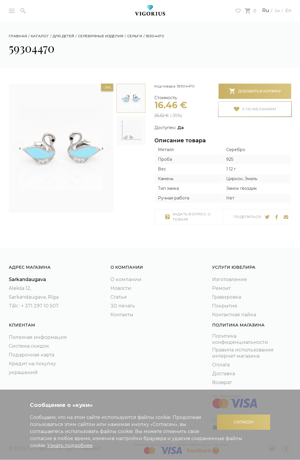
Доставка (223, 373)
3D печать (122, 306)
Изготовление (229, 279)
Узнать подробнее (70, 445)
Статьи (118, 297)
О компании (126, 279)
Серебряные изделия (100, 36)
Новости (120, 288)
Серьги (134, 36)
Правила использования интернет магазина (243, 353)
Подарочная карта (31, 355)
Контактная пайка (234, 314)
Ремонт (221, 288)
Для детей (63, 36)
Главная (18, 36)
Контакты (121, 314)
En (288, 10)
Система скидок (29, 346)
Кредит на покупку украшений (32, 368)
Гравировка (226, 297)
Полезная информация (38, 337)
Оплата (221, 365)
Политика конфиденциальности (240, 339)
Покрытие (224, 306)
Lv (276, 10)
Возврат (222, 382)
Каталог (40, 36)
